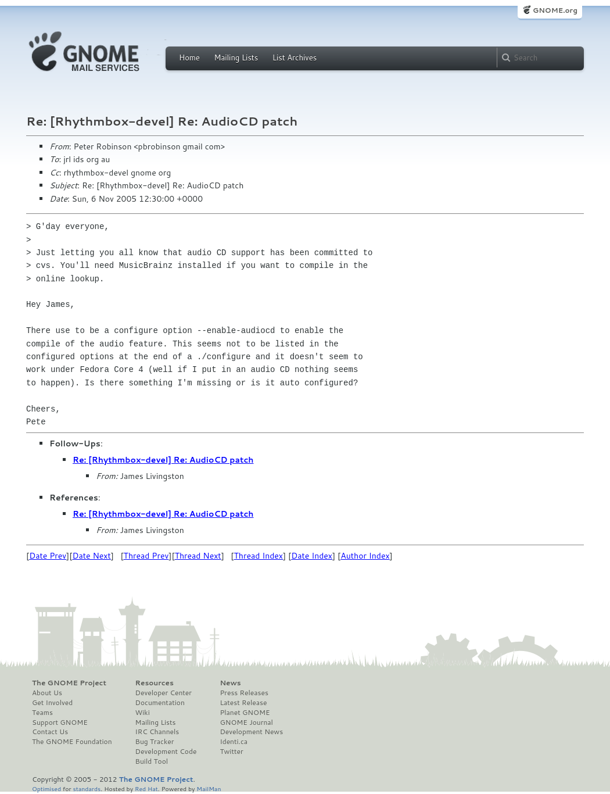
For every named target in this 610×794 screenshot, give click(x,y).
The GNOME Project (69, 683)
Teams (42, 712)
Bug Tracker (154, 741)
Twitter (231, 751)
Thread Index (259, 555)
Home (189, 57)
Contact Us (50, 731)
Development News (251, 731)
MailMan (208, 788)
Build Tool (151, 761)
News (230, 683)
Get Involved (52, 702)
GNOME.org (555, 10)
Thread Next (198, 555)
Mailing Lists (236, 57)
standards (87, 788)
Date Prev (47, 555)
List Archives (294, 57)
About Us (47, 693)
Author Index (364, 555)
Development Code (166, 751)
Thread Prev (146, 555)
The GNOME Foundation (72, 741)
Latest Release (243, 702)
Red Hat (146, 788)
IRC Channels (157, 731)
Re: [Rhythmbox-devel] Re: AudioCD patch (163, 460)
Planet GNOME (245, 712)
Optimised (46, 788)
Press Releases (244, 693)
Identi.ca (233, 741)
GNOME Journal (246, 722)
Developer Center (163, 693)
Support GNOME (60, 722)
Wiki (142, 712)
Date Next (91, 555)
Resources (154, 683)
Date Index (311, 555)
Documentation (160, 702)
